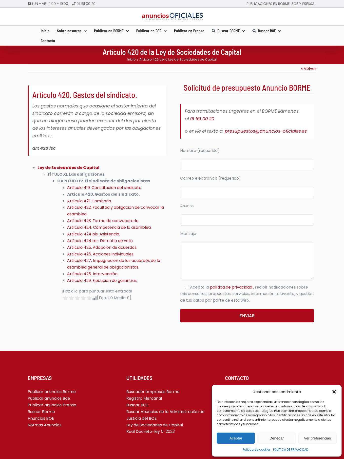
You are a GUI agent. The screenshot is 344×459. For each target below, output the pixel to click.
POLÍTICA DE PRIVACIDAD (290, 449)
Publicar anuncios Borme (52, 392)
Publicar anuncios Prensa (52, 405)
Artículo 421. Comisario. (89, 201)
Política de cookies (257, 449)
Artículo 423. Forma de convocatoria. (103, 221)
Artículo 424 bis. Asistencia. (93, 234)
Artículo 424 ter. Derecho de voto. (100, 241)
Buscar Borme (41, 412)
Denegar (276, 438)
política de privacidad (231, 287)
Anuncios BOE (41, 418)
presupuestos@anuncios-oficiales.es (266, 131)
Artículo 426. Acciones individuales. (100, 254)
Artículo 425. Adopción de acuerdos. (102, 247)
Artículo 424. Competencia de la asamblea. (109, 227)
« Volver (308, 68)
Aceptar (235, 438)
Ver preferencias (317, 438)
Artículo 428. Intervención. (92, 274)
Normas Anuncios (44, 425)
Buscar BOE (137, 405)
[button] (334, 391)
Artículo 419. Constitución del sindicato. (104, 187)
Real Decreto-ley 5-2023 (150, 431)
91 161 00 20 (86, 3)
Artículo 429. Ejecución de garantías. (102, 280)
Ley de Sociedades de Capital (68, 167)
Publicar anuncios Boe (49, 398)
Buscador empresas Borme (152, 392)
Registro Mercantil (144, 398)
